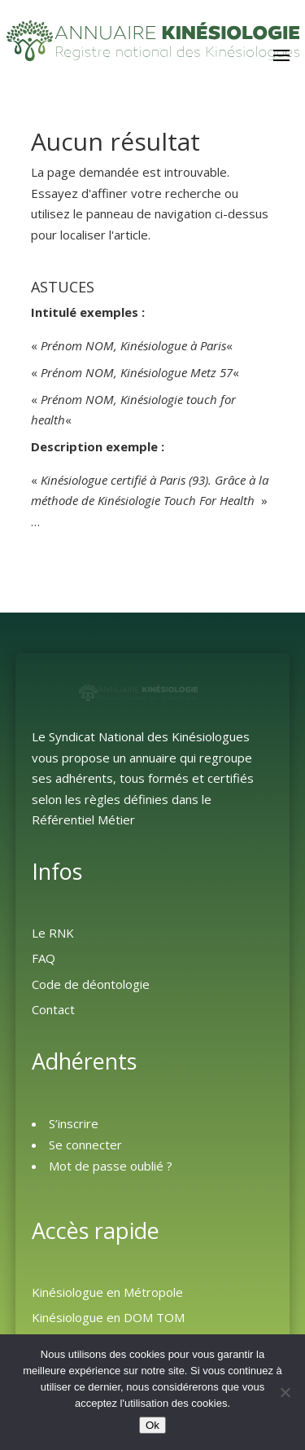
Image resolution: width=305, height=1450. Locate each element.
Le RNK (53, 933)
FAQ (43, 958)
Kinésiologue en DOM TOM (108, 1317)
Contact (53, 1009)
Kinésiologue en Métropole (107, 1292)
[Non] (285, 1392)
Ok (152, 1425)
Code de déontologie (91, 984)
